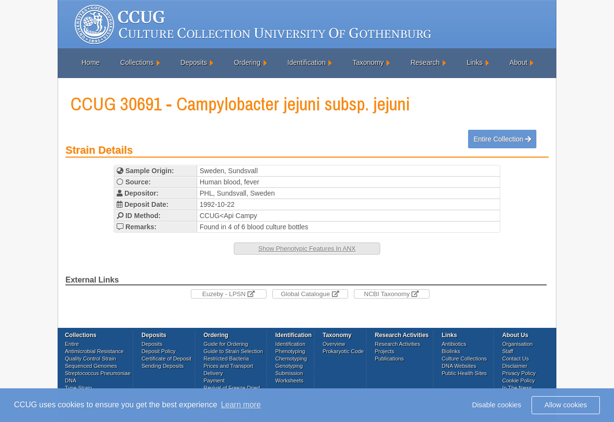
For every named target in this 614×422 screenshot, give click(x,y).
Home (91, 62)
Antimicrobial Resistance (94, 351)
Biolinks (451, 351)
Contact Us (515, 359)
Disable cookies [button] (496, 405)
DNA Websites (459, 366)
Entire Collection (502, 139)
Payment (214, 380)
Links (475, 62)
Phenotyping (290, 351)
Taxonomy (368, 62)
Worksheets (289, 380)
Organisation (517, 344)
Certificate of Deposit (166, 359)
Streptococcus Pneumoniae (98, 373)
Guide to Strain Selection (233, 351)
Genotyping (289, 366)
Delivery (213, 373)
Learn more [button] (241, 405)
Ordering (247, 62)
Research (425, 62)
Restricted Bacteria (226, 359)
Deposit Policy (159, 351)
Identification (306, 62)
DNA (70, 380)
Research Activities (397, 344)
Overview (334, 344)
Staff (507, 351)
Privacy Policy (518, 373)
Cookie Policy (518, 380)
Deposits (194, 62)
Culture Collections (464, 359)
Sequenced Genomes (91, 366)
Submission (289, 373)
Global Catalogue (310, 294)
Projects (384, 351)
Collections (136, 62)
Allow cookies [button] (566, 405)
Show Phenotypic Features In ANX (306, 248)
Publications (389, 359)
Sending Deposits (163, 366)
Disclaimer (514, 366)
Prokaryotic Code (343, 351)
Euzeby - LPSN (228, 294)
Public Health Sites (464, 373)
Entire (72, 344)
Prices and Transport (228, 366)
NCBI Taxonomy (391, 294)
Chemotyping (291, 359)
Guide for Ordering (226, 344)
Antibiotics (454, 344)
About (519, 62)
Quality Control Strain (90, 359)
